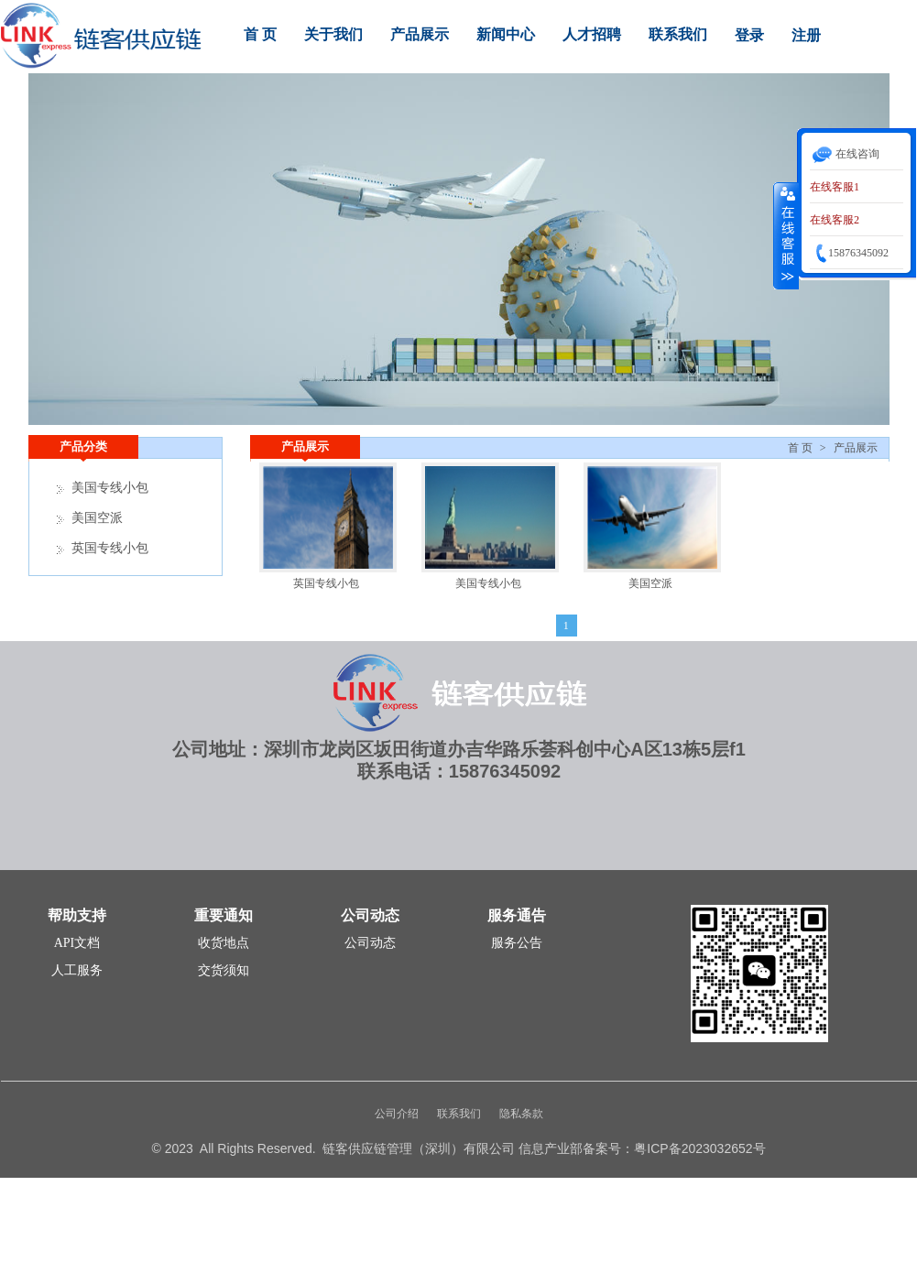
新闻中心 (505, 34)
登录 (749, 35)
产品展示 (419, 34)
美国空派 (650, 583)
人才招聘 (591, 34)
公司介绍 (397, 1113)
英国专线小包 (326, 583)
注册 (806, 35)
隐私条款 (521, 1113)
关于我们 (333, 34)
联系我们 (678, 34)
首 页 (260, 34)
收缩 (786, 235)
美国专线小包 (488, 583)
